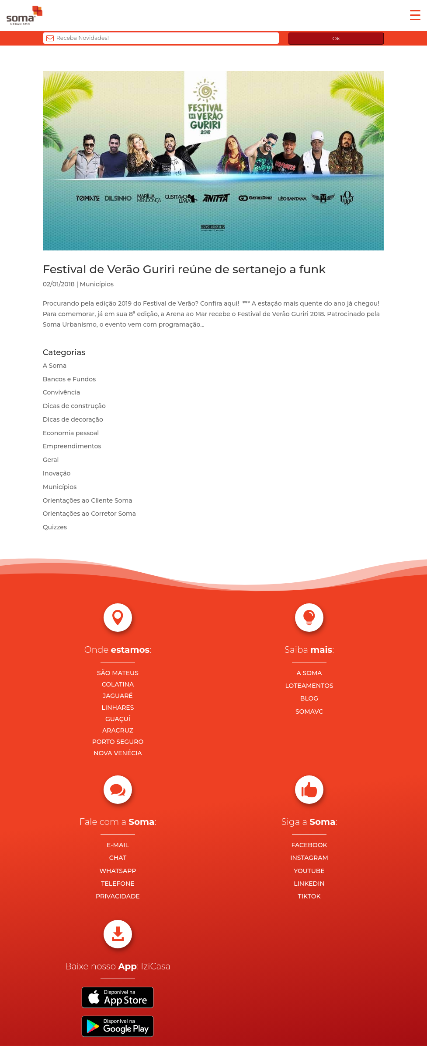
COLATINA (118, 684)
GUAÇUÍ (117, 719)
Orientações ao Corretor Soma (89, 514)
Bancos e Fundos (69, 379)
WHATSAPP (118, 871)
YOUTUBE (309, 871)
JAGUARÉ (118, 696)
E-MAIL (118, 845)
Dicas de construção (74, 406)
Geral (51, 460)
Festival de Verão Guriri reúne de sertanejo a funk (184, 269)
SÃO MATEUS (118, 673)
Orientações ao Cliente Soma (87, 500)
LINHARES (118, 707)
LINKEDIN (309, 884)
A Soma (55, 366)
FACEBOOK (309, 845)
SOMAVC (309, 711)
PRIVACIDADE (118, 896)
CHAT (117, 858)
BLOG (309, 698)
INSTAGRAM (309, 858)
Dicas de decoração (73, 419)
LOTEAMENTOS (309, 686)
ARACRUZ (117, 730)
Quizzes (55, 527)
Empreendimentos (72, 446)
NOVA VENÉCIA (118, 753)
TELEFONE (118, 884)
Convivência (61, 392)
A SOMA (309, 673)
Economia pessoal (71, 433)
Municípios (97, 284)
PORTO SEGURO (117, 742)
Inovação (57, 473)
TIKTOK (309, 896)
